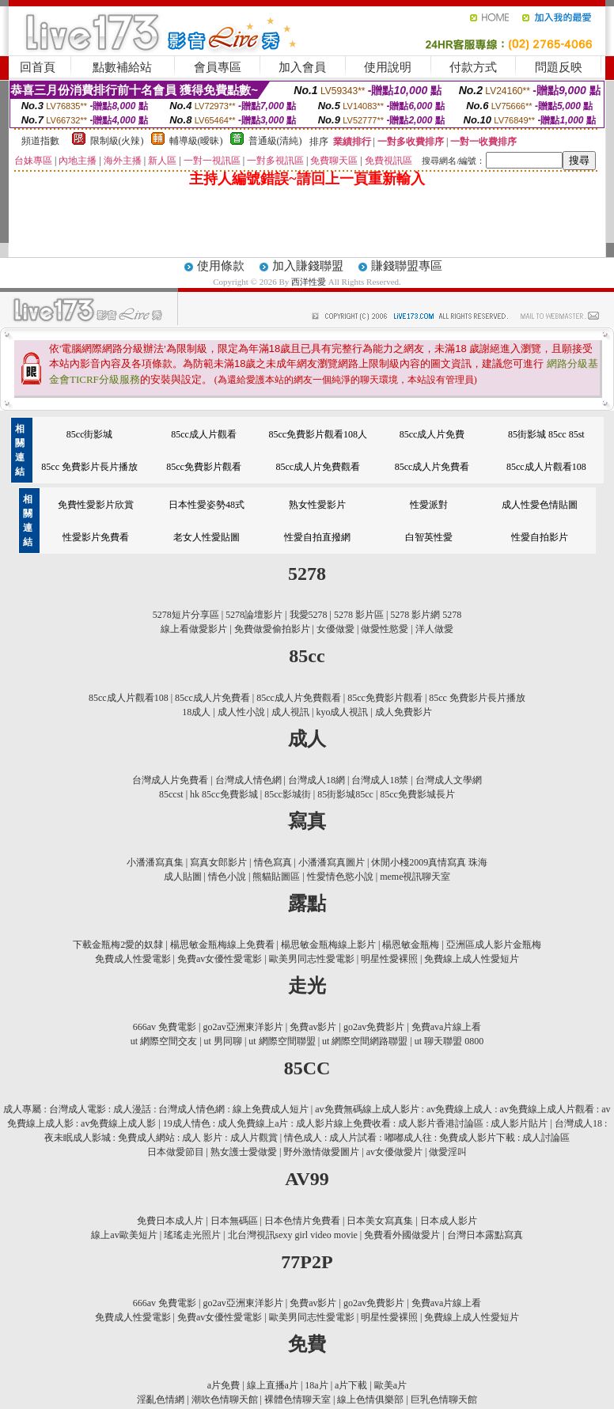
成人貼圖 (183, 876)
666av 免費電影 (164, 1026)
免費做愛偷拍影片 (272, 628)
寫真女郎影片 (218, 862)
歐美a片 (390, 1385)
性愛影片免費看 (96, 537)
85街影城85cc (345, 794)
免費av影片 (313, 1026)
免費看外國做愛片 (402, 1234)
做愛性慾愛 (384, 628)
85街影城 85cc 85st (546, 434)
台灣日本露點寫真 (485, 1234)
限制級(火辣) (117, 140)
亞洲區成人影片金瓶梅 (493, 944)
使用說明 (387, 67)
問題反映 (558, 67)
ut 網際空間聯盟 (281, 1041)
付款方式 (473, 67)
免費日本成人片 (170, 1220)
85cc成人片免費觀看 (317, 466)
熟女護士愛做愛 (243, 1151)
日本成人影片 (448, 1220)
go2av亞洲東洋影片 (242, 1026)
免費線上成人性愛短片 (471, 958)
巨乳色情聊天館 (444, 1399)
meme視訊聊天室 (415, 876)
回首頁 (37, 67)
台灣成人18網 (316, 780)
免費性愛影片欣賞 (96, 504)
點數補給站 (122, 67)
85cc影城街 (287, 794)
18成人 (196, 712)
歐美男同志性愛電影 (311, 958)
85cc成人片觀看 (204, 434)
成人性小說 (241, 712)
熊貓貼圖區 (276, 876)
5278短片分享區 (186, 614)
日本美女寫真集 (380, 1220)
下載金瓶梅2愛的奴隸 (118, 944)
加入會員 (302, 67)
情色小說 (227, 876)
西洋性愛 (309, 281)
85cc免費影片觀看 (203, 466)
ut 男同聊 (223, 1041)
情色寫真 (273, 862)
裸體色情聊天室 (297, 1399)
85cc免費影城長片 (417, 794)
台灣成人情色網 (248, 780)
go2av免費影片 (373, 1026)
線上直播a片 (272, 1385)
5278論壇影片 (254, 614)
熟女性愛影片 (317, 504)
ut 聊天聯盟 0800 (449, 1041)
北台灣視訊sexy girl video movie (293, 1234)
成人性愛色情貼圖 (540, 504)
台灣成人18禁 (379, 780)
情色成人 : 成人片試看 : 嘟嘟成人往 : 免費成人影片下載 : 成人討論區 (427, 1137)
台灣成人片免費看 (170, 780)
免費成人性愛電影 (133, 958)
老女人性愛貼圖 (206, 537)
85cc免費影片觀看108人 (317, 434)
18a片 (316, 1385)
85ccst (171, 794)
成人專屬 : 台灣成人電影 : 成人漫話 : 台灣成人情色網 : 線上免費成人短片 (155, 1109)
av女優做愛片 (394, 1151)
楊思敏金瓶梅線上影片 (328, 944)
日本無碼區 (234, 1220)
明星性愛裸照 (389, 958)
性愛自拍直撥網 (317, 537)
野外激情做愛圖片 (321, 1151)
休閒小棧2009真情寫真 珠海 (429, 862)
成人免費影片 (403, 712)
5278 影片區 (359, 614)
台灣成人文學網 (448, 780)
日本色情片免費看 (302, 1220)
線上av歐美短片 (124, 1234)
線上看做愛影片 (194, 628)
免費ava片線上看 (446, 1026)
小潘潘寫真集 (155, 862)
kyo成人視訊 (342, 712)
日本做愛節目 (175, 1151)
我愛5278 (309, 614)
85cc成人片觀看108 (546, 466)
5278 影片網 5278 (425, 614)
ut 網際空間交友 (164, 1041)
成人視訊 (290, 712)
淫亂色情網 (160, 1399)
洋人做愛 (434, 628)
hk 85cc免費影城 (224, 794)
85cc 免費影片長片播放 (89, 466)
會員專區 (217, 67)
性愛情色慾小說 (340, 876)
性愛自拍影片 (539, 537)
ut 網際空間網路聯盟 (364, 1041)
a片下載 (351, 1385)
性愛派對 (429, 504)
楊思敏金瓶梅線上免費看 (222, 944)
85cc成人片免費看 (432, 466)
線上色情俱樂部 (370, 1399)
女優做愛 (335, 628)
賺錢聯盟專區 (406, 265)
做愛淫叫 (448, 1151)
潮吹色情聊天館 (224, 1399)
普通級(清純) (275, 140)
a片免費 (223, 1385)
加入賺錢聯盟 (307, 265)
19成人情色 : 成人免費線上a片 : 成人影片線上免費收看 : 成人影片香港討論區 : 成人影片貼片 (355, 1123)
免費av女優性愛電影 (219, 958)
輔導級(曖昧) (196, 140)
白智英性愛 (429, 537)
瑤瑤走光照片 (192, 1234)
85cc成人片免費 (432, 434)
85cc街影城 (89, 434)
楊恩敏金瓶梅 (410, 944)
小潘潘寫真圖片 (331, 862)
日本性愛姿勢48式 (206, 504)
